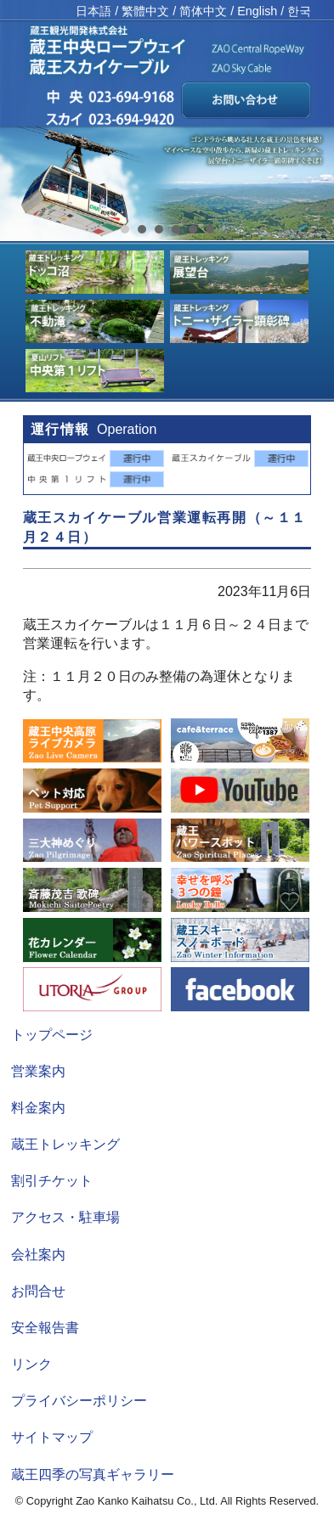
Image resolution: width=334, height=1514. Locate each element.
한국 (299, 11)
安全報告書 (45, 1327)
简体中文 (203, 11)
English (257, 11)
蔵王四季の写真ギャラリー (92, 1474)
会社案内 (38, 1254)
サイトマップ (52, 1437)
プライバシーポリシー (79, 1400)
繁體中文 (145, 11)
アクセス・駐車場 (65, 1217)
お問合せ (38, 1291)
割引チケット (52, 1180)
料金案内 (38, 1107)
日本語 (93, 11)
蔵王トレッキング (65, 1144)
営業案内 (38, 1071)
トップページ (52, 1034)
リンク (31, 1364)
